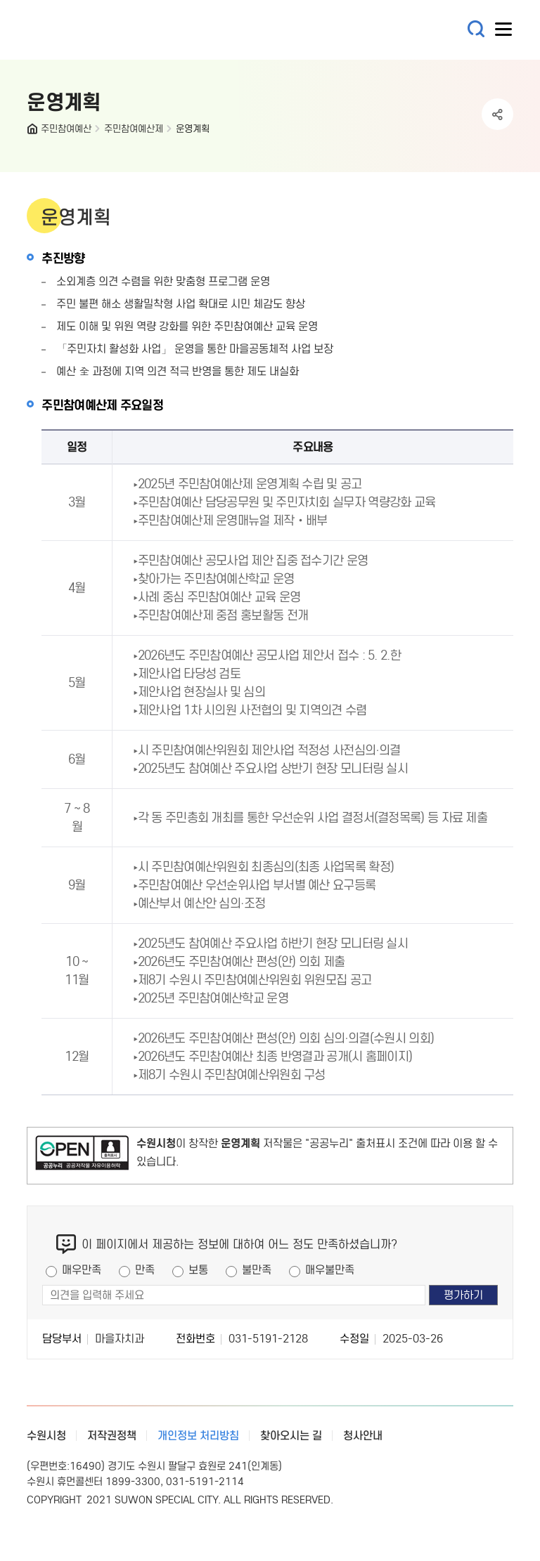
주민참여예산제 (133, 129)
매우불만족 (329, 1269)
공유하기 (497, 114)
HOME (34, 132)
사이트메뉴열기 (504, 32)
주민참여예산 (66, 129)
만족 (145, 1269)
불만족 (256, 1269)
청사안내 (362, 1435)
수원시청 (46, 1435)
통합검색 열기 (476, 29)
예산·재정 (111, 30)
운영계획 (193, 129)
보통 (198, 1269)
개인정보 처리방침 (198, 1435)
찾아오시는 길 (291, 1435)
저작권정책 (111, 1435)
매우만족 (81, 1269)
